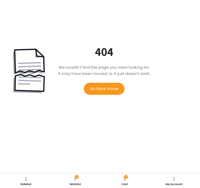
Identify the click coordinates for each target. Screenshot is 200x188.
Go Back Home (104, 88)
